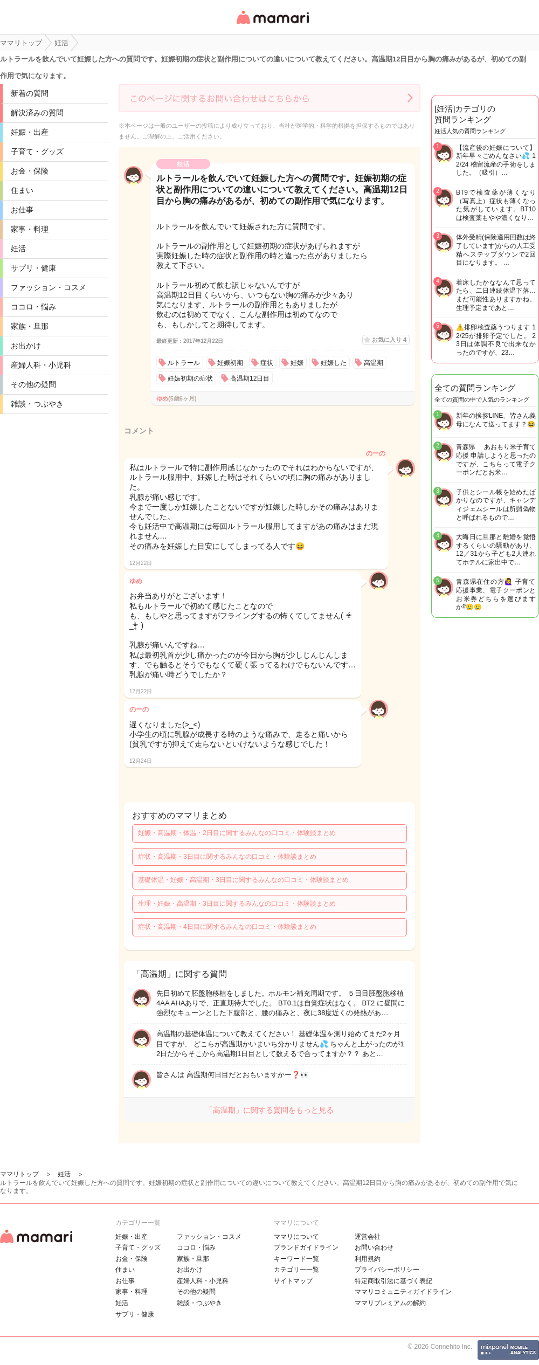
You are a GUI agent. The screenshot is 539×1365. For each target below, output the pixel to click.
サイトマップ (293, 1281)
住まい (22, 190)
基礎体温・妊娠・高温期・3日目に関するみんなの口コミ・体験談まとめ (243, 880)
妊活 (18, 248)
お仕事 (22, 209)
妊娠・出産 (30, 132)
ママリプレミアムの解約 (390, 1303)
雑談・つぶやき (37, 403)
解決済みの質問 (37, 112)
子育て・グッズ (37, 151)
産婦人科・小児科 (41, 365)
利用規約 (368, 1259)
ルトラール (184, 363)
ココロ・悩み (33, 306)
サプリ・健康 (33, 268)
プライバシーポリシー (387, 1269)
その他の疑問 (33, 384)
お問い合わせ (374, 1247)
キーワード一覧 (296, 1259)
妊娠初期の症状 (190, 378)
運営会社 (368, 1236)
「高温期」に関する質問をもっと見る (269, 1110)
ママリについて (296, 1236)
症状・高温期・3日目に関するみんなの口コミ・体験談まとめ (227, 856)
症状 (266, 363)
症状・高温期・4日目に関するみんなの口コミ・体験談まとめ (227, 926)
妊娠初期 (230, 363)
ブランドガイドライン (306, 1247)
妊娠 (297, 363)
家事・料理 (30, 229)
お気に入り (389, 339)
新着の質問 (30, 93)
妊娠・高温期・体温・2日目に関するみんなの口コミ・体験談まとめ (237, 833)
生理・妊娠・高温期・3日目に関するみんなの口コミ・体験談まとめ (237, 903)
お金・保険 (30, 171)
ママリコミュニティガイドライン (403, 1291)
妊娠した (334, 363)
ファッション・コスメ (48, 287)
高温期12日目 (250, 378)
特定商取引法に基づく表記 (393, 1281)
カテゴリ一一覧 (296, 1269)
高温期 (373, 363)
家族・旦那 (30, 326)
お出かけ (26, 345)
